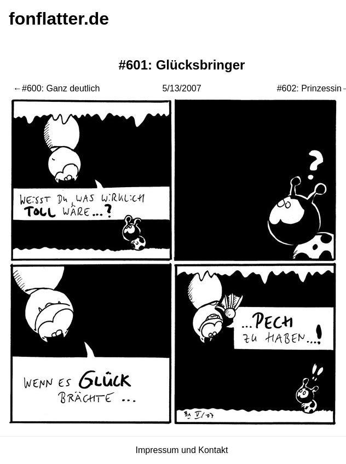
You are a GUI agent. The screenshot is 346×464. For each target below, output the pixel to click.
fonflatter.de (59, 18)
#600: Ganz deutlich (61, 88)
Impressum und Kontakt (182, 450)
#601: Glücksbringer (182, 64)
